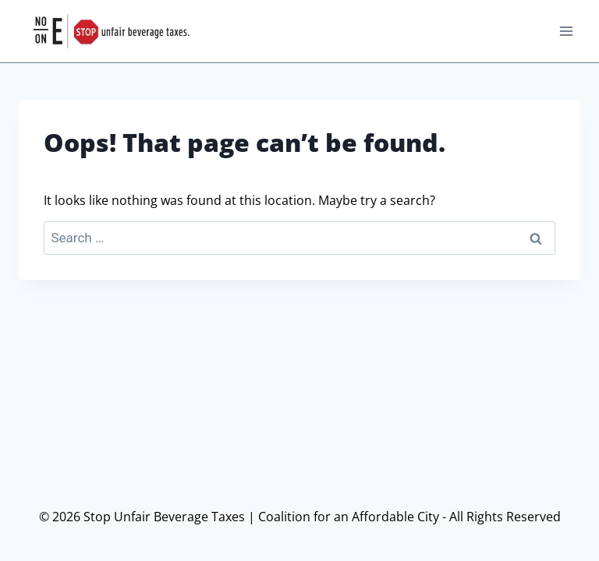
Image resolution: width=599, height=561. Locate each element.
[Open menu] (565, 31)
